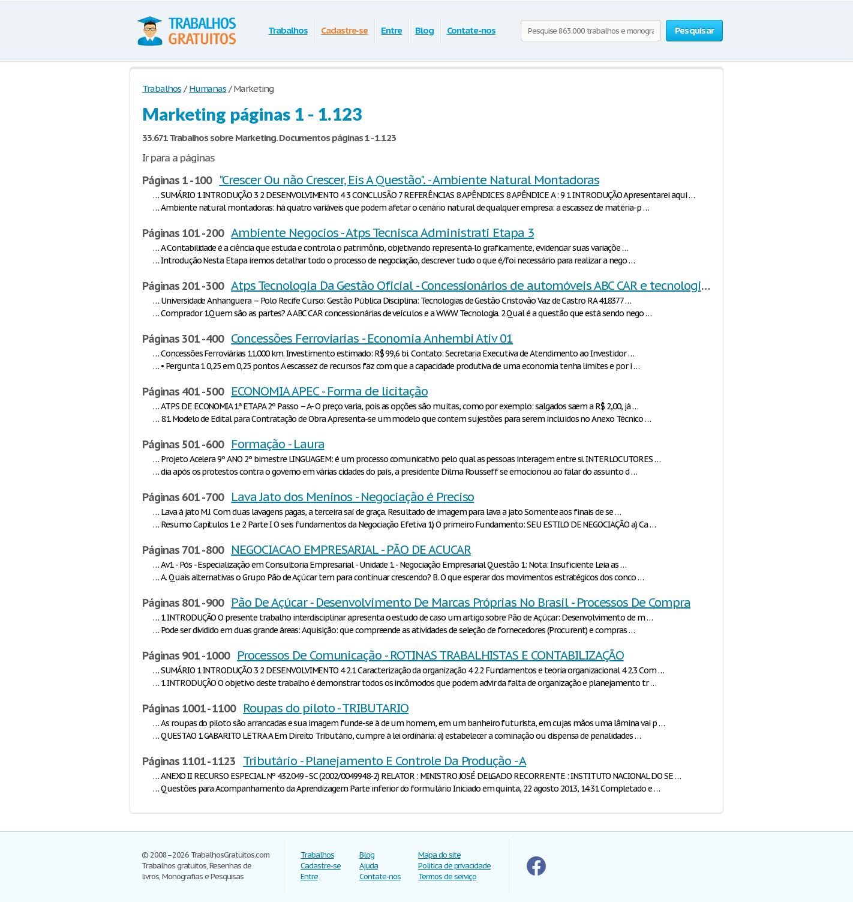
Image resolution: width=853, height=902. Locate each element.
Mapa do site (439, 855)
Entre (391, 30)
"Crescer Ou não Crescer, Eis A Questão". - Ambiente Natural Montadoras (409, 180)
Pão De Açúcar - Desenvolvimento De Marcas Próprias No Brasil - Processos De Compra (460, 602)
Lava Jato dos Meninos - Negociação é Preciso (352, 497)
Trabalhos (288, 30)
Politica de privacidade (454, 866)
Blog (424, 30)
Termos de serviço (447, 876)
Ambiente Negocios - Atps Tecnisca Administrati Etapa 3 (382, 233)
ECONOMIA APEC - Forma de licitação (329, 391)
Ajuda (368, 866)
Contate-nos (471, 30)
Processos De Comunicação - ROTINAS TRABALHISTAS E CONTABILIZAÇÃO (430, 655)
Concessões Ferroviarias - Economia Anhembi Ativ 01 (372, 338)
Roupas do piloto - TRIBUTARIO (326, 708)
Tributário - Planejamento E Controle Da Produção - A (384, 761)
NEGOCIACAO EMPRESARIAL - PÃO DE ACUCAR (350, 550)
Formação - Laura (277, 444)
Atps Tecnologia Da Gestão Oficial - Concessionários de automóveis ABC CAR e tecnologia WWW (486, 285)
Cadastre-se (344, 30)
